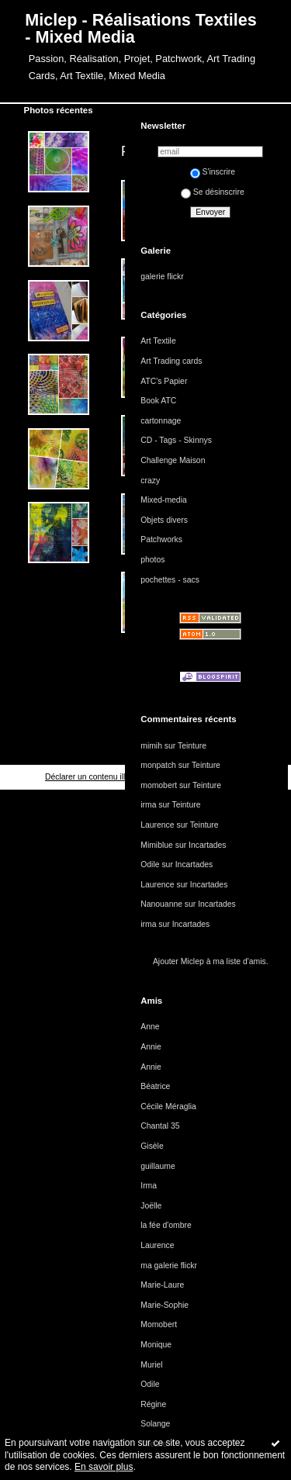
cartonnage (160, 421)
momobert (158, 785)
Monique (155, 1344)
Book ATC (158, 400)
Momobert (158, 1324)
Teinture (192, 746)
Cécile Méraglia (168, 1106)
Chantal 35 (159, 1126)
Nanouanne (161, 904)
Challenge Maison (172, 460)
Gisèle (151, 1146)
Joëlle (150, 1206)
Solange (155, 1423)
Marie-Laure (162, 1285)
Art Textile (157, 341)
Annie (150, 1047)
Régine (153, 1404)
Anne (149, 1026)
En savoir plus (103, 1466)
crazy (150, 480)
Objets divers (164, 520)
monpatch (158, 765)
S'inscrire (212, 172)
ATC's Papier (163, 381)
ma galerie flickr (168, 1265)
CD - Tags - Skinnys (176, 440)
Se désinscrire (212, 192)
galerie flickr (161, 276)
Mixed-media (163, 500)
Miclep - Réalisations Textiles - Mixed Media (140, 28)
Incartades (208, 845)
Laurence (157, 825)
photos (152, 559)
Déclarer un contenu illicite (92, 777)
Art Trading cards (171, 361)
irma (148, 805)
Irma (148, 1185)
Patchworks (161, 539)
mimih (151, 746)
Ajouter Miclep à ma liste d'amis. (210, 961)
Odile (149, 864)
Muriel (151, 1365)
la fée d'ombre (166, 1225)
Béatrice (155, 1086)
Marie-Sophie (164, 1305)
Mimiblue (156, 845)
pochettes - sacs (169, 580)
